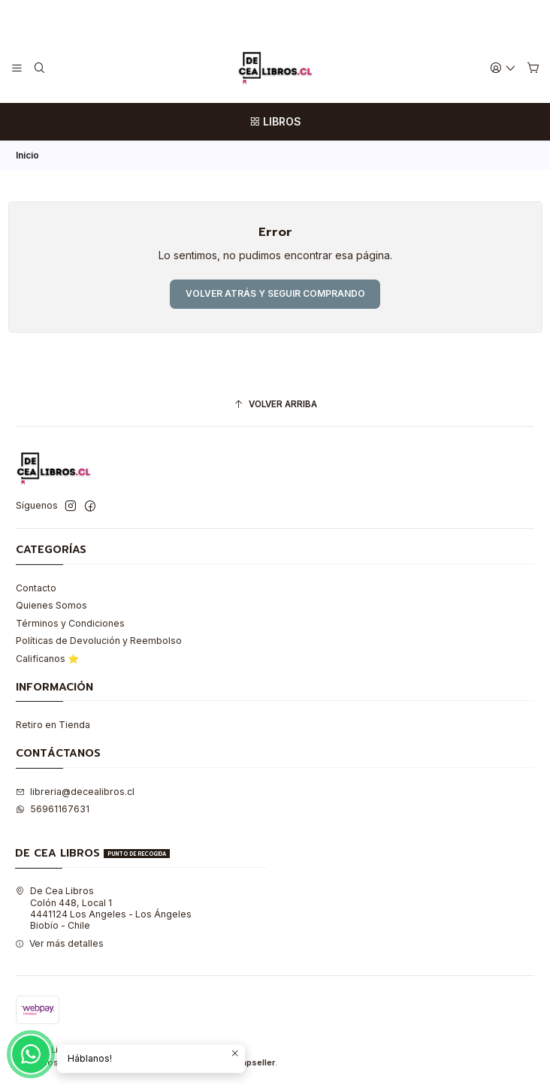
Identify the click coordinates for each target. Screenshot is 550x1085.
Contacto (36, 588)
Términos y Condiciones (70, 623)
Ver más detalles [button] (59, 943)
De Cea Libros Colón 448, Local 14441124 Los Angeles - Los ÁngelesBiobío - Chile (103, 908)
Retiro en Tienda (53, 724)
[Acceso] (503, 68)
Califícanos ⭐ (47, 658)
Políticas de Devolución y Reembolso (99, 640)
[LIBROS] (275, 122)
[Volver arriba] (275, 405)
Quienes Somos (51, 605)
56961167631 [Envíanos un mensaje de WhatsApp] (52, 809)
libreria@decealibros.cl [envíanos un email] (75, 791)
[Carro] (533, 68)
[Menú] (17, 68)
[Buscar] (39, 68)
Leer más (330, 16)
